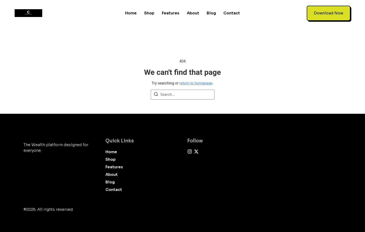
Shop (149, 10)
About (193, 10)
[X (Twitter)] (196, 147)
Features (170, 10)
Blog (211, 10)
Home (131, 10)
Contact (231, 10)
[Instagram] (189, 147)
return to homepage (196, 79)
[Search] (156, 91)
